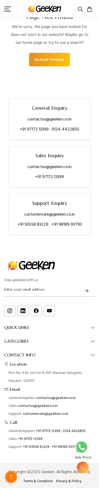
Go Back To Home (49, 60)
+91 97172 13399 (35, 129)
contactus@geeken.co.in (49, 119)
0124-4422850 (65, 129)
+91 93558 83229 (33, 224)
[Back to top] (11, 477)
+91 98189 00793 (66, 224)
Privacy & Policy (69, 481)
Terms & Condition (38, 481)
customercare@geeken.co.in (49, 214)
